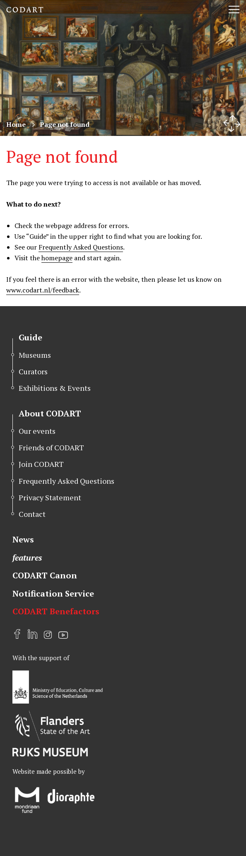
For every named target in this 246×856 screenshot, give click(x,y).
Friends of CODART (51, 447)
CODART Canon (44, 575)
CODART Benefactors (55, 611)
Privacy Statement (50, 497)
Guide (30, 337)
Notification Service (53, 593)
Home (16, 124)
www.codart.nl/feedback (42, 290)
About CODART (50, 413)
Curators (33, 371)
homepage (56, 257)
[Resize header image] (232, 123)
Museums (35, 355)
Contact (32, 514)
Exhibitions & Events (55, 388)
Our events (37, 431)
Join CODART (41, 464)
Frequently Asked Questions (81, 247)
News (23, 539)
